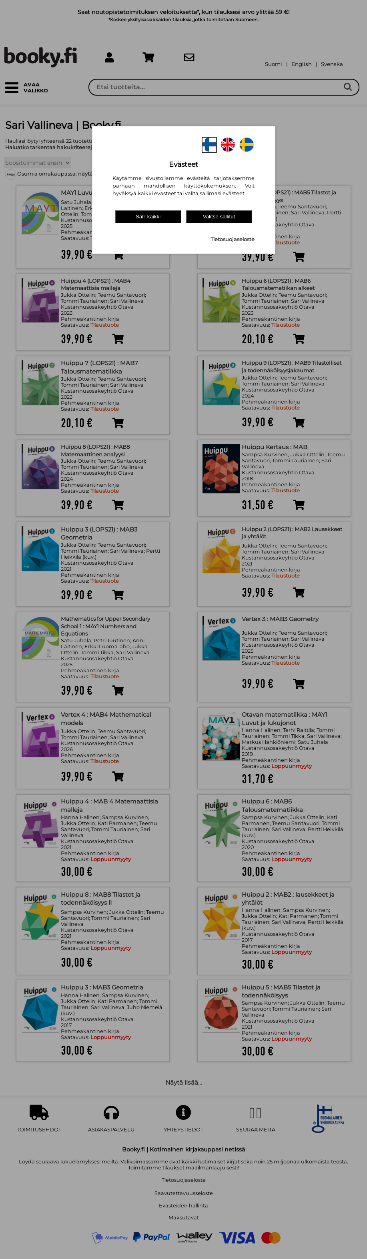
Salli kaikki (148, 217)
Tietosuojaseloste (233, 239)
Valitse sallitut (219, 217)
